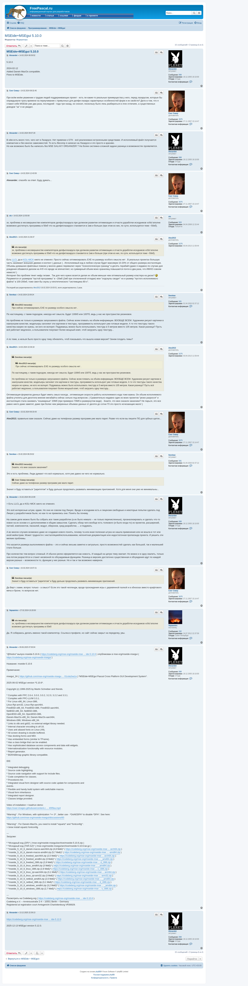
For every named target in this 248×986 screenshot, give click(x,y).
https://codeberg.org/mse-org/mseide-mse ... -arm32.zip (84, 875)
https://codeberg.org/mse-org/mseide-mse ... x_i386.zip (80, 869)
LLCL (14, 259)
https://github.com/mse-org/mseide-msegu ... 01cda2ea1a (48, 676)
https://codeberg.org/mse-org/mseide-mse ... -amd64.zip (92, 852)
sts (169, 216)
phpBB (98, 972)
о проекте (92, 15)
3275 (181, 244)
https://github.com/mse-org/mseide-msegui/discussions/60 (35, 817)
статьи (50, 15)
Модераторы (22, 40)
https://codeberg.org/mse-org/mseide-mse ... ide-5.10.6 (68, 654)
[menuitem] (20, 23)
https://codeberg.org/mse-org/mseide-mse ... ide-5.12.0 (34, 919)
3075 (181, 119)
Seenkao (171, 296)
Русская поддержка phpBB (104, 975)
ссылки (64, 15)
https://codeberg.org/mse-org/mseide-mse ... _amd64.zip (84, 859)
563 (180, 222)
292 (180, 631)
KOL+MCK (28, 259)
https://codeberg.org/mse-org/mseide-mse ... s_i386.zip (84, 888)
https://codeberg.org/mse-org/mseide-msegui (29, 657)
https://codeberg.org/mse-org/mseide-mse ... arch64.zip (93, 849)
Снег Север (173, 113)
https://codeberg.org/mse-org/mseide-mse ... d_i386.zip (83, 862)
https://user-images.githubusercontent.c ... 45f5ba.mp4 (34, 808)
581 (180, 301)
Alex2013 (172, 238)
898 (180, 75)
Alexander (172, 69)
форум (77, 15)
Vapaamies (172, 625)
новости (36, 15)
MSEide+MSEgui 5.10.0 (23, 36)
